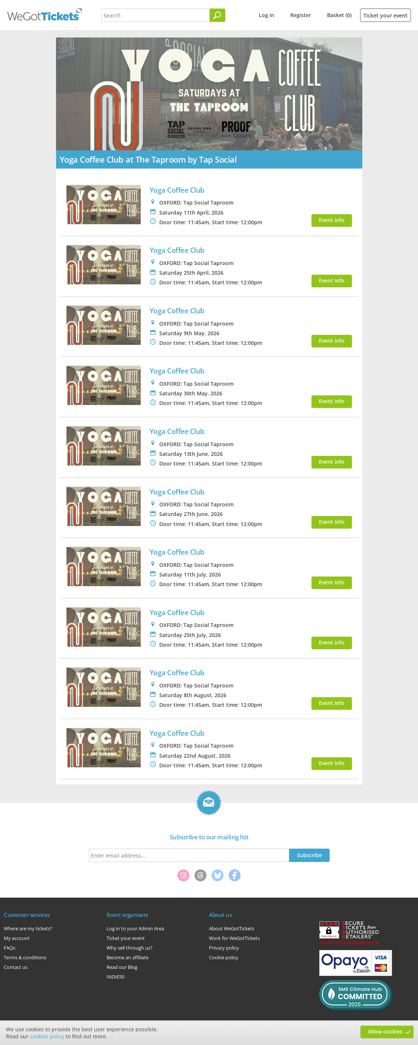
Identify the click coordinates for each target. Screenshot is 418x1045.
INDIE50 (115, 976)
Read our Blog (122, 967)
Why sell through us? (130, 947)
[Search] (217, 15)
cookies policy (47, 1036)
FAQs (9, 947)
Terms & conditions (25, 957)
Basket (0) (339, 15)
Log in (266, 15)
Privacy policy (224, 947)
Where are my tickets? (28, 928)
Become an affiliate (127, 957)
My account (17, 938)
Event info (331, 219)
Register (300, 15)
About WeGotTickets (231, 928)
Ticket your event (385, 15)
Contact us (15, 967)
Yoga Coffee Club (177, 190)
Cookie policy (223, 957)
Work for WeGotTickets (234, 938)
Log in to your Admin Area (135, 928)
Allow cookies (385, 1031)
